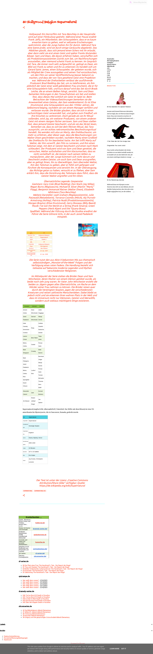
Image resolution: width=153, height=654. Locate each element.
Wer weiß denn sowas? (31, 580)
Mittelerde (111, 66)
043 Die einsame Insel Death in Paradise (37, 600)
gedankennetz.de (40, 535)
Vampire (110, 62)
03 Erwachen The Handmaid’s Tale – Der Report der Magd (43, 570)
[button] (24, 27)
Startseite (110, 59)
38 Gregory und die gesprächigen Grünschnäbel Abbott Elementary (46, 617)
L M (108, 75)
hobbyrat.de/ (40, 523)
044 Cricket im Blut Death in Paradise (36, 599)
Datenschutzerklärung (11, 636)
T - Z (108, 81)
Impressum (8, 640)
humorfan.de (40, 542)
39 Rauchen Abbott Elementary (33, 615)
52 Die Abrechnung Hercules (115, 180)
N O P (109, 77)
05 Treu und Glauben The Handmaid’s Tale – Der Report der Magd (46, 567)
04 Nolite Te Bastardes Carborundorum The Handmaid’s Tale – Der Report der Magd (52, 569)
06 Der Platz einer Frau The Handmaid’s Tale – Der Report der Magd (46, 565)
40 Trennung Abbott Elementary (34, 614)
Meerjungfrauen (113, 61)
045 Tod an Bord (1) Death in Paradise (36, 597)
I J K (108, 74)
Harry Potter (111, 64)
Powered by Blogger (76, 643)
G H (108, 72)
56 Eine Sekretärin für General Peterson (119, 107)
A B (108, 68)
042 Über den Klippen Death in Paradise (36, 602)
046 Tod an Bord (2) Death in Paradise (36, 595)
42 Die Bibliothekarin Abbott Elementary (37, 610)
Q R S (109, 79)
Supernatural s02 (40, 490)
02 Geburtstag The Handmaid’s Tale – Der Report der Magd (44, 572)
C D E (109, 70)
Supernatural (27, 490)
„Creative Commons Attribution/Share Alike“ (63, 481)
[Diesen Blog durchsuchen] (137, 2)
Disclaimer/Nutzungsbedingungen (16, 638)
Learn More (114, 649)
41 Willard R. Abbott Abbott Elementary (37, 612)
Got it (123, 649)
